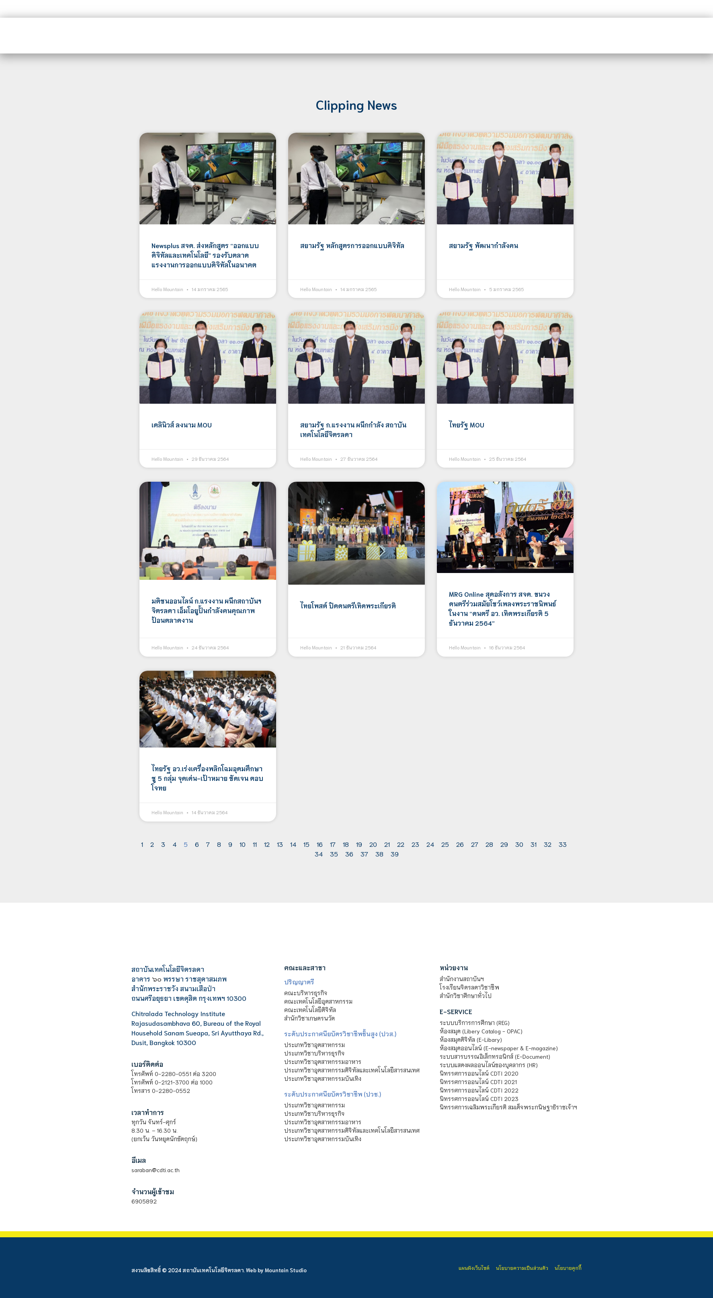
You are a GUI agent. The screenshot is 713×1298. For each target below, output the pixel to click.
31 (534, 844)
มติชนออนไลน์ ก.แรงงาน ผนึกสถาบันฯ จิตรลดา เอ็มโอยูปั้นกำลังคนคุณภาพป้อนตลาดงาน (206, 610)
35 (334, 853)
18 (346, 844)
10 (243, 844)
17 (333, 844)
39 (395, 853)
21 (387, 844)
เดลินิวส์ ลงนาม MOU (182, 424)
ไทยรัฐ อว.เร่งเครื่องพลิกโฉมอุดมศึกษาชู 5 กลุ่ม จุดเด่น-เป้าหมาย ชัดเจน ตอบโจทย (207, 778)
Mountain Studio (286, 1270)
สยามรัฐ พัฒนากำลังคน (483, 245)
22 (400, 844)
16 (320, 844)
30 (519, 844)
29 (504, 844)
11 (255, 844)
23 (415, 844)
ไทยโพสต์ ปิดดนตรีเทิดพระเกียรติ (348, 605)
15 (306, 844)
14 (293, 844)
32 (547, 844)
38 (379, 853)
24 (430, 844)
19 (359, 844)
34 (319, 853)
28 (489, 844)
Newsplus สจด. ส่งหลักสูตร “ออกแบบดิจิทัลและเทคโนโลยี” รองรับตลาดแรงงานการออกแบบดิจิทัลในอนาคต (205, 255)
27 (474, 844)
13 (280, 844)
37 (364, 853)
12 (267, 844)
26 (460, 844)
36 (349, 853)
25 (445, 844)
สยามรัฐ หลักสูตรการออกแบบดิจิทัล (352, 245)
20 (373, 844)
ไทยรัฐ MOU (466, 424)
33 (563, 844)
